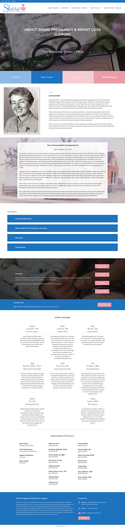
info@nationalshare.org (93, 513)
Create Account (5, 1)
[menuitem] (53, 8)
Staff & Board (109, 77)
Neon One (67, 525)
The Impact (78, 77)
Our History (15, 77)
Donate (14, 1)
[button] (62, 218)
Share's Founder (47, 77)
